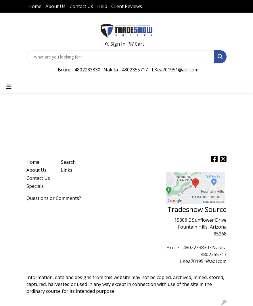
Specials (35, 186)
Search (68, 162)
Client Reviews (126, 6)
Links (66, 170)
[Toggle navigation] (9, 87)
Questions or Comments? (53, 198)
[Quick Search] (120, 56)
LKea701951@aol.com (175, 70)
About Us (55, 6)
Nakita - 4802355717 (125, 70)
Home (34, 6)
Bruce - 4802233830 (79, 70)
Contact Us (81, 6)
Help (102, 6)
